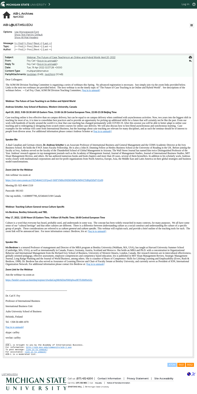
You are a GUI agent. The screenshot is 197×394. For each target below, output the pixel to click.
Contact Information (109, 378)
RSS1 (181, 364)
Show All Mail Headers (26, 37)
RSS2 (190, 364)
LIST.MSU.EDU (10, 374)
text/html (50, 74)
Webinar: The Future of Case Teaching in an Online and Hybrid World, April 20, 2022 (71, 57)
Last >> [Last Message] (47, 43)
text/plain (32, 74)
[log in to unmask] (47, 60)
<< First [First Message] (19, 43)
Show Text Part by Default (28, 34)
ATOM (172, 364)
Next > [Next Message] (37, 43)
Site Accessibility (163, 378)
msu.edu (98, 383)
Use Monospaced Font (26, 32)
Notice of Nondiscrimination (118, 383)
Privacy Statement (138, 378)
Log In (185, 4)
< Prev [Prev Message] (28, 43)
